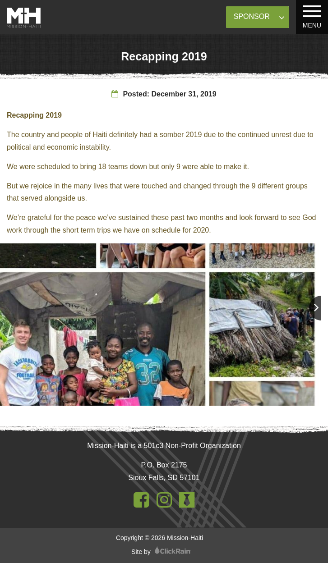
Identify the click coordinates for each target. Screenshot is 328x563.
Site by (161, 551)
